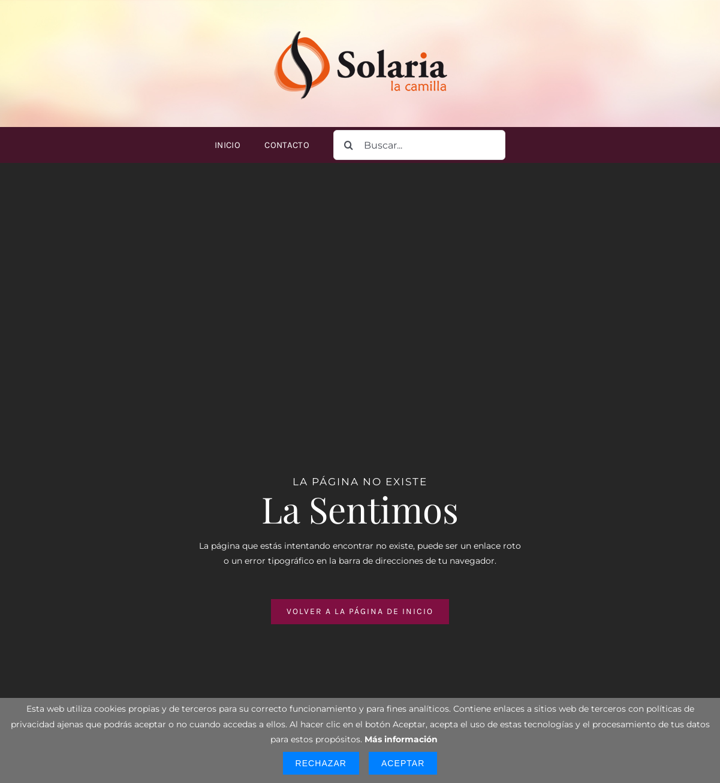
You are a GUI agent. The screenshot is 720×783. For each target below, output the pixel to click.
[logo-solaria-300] (360, 28)
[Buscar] (348, 145)
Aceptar (402, 763)
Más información (401, 739)
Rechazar (321, 763)
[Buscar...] (419, 145)
